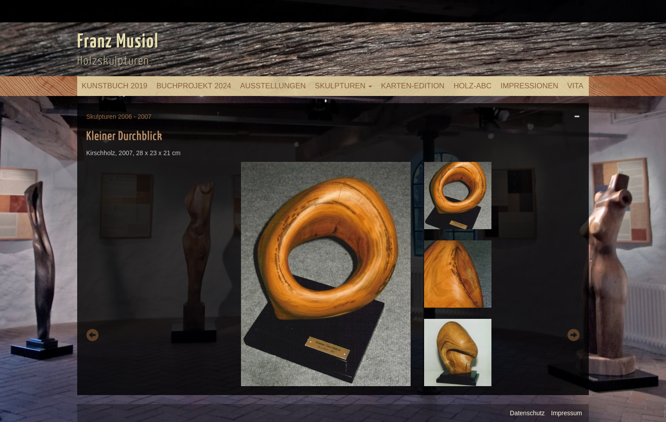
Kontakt (609, 86)
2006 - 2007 (135, 116)
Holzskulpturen (113, 61)
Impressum (566, 413)
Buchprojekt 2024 (193, 86)
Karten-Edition (412, 86)
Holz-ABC (472, 86)
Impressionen (529, 86)
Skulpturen (343, 86)
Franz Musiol (118, 42)
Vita (575, 86)
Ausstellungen (273, 86)
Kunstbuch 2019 (114, 86)
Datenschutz (527, 413)
